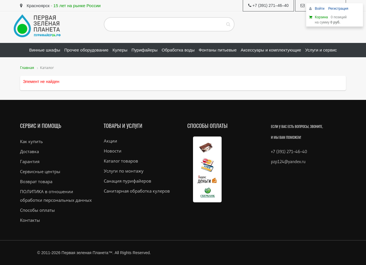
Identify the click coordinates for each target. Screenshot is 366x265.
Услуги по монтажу (124, 171)
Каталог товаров (121, 161)
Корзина (321, 17)
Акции (110, 141)
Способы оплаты (37, 210)
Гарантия (29, 161)
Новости (113, 151)
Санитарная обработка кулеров (137, 191)
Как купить (31, 141)
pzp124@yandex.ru (288, 161)
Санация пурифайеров (127, 181)
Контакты (30, 220)
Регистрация (338, 9)
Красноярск (34, 5)
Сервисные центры (40, 171)
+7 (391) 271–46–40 (289, 151)
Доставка (29, 151)
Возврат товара (36, 181)
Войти (320, 9)
